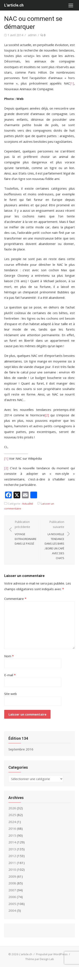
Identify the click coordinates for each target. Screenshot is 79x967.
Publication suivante (54, 540)
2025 (12, 815)
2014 (12, 842)
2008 (12, 883)
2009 (12, 876)
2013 (12, 849)
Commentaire (15, 599)
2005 (12, 904)
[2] (47, 415)
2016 (12, 828)
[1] (72, 83)
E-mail (10, 675)
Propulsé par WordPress (52, 954)
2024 (12, 822)
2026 (12, 808)
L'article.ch (14, 5)
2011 (12, 863)
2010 (12, 869)
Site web (10, 694)
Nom (9, 656)
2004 (12, 910)
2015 (12, 835)
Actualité (27, 503)
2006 (12, 897)
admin (32, 35)
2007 (12, 890)
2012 (12, 856)
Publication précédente (25, 533)
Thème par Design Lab (39, 959)
